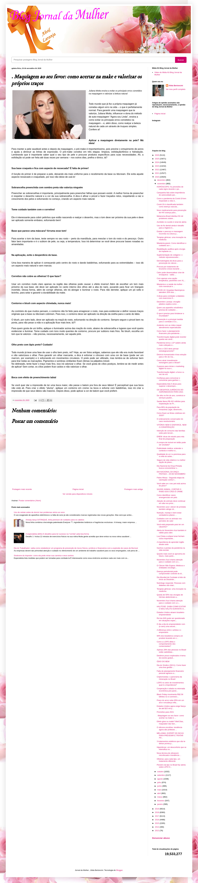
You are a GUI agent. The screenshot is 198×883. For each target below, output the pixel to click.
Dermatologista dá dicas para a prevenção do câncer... (170, 262)
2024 (157, 162)
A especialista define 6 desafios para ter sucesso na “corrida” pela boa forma (57, 534)
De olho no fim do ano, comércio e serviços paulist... (171, 396)
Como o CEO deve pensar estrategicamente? (167, 350)
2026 (157, 155)
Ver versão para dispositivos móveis (77, 494)
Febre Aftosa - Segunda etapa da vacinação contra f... (170, 479)
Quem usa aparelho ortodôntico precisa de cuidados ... (170, 309)
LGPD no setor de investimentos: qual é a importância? (170, 684)
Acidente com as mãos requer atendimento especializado (169, 326)
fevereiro (161, 801)
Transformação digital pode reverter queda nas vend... (171, 338)
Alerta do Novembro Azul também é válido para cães (171, 531)
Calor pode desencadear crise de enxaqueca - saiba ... (170, 273)
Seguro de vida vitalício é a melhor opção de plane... (171, 461)
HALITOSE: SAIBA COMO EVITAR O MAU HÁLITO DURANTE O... (171, 607)
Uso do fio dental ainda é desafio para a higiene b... (170, 226)
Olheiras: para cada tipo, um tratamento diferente (168, 760)
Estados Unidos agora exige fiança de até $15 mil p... (171, 707)
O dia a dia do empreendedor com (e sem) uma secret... (171, 625)
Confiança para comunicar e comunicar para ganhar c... (169, 379)
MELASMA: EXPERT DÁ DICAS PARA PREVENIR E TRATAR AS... (170, 735)
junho (159, 786)
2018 (157, 812)
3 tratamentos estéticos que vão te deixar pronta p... (171, 742)
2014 (157, 827)
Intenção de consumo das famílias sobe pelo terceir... (171, 432)
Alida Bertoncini (176, 85)
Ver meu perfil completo (176, 89)
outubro (160, 771)
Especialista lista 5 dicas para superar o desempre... (169, 385)
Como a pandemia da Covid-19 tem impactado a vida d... (171, 199)
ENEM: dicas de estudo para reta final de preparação (170, 437)
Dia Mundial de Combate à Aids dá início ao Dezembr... (171, 578)
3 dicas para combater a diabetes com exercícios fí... (170, 297)
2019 (157, 809)
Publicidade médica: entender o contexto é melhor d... (170, 449)
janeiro (160, 804)
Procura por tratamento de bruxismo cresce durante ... (169, 268)
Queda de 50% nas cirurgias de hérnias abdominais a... (170, 596)
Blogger (119, 870)
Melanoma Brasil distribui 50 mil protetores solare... (170, 217)
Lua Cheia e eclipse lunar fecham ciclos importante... (170, 537)
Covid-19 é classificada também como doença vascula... (170, 205)
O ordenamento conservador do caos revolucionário (170, 420)
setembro (161, 775)
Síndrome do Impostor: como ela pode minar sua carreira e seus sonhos (44, 555)
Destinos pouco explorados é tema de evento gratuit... (171, 657)
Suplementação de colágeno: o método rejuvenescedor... (169, 256)
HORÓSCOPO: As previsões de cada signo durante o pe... (170, 188)
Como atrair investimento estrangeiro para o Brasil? (168, 361)
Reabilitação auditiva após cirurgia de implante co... (171, 250)
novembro (161, 184)
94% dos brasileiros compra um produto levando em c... (170, 637)
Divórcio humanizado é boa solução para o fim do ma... (171, 355)
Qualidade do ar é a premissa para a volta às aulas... (171, 455)
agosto (160, 779)
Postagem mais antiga (133, 489)
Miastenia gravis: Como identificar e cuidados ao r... (171, 244)
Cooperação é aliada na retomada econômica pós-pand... (171, 689)
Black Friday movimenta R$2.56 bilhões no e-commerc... (170, 695)
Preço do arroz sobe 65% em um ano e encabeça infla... (170, 701)
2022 (157, 169)
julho (159, 782)
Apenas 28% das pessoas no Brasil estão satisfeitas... (171, 651)
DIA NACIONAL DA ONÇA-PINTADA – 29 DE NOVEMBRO (171, 473)
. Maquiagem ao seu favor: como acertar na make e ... (170, 717)
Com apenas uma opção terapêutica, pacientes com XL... (171, 279)
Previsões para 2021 (165, 712)
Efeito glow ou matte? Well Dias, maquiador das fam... (170, 722)
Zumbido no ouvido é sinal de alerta (171, 222)
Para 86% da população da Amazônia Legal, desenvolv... (170, 408)
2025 (157, 159)
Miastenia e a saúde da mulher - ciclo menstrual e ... (170, 285)
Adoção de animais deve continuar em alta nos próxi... (171, 502)
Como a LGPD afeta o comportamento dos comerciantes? (166, 644)
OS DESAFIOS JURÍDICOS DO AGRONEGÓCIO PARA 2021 (170, 391)
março (160, 797)
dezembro (161, 180)
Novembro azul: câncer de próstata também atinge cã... (171, 508)
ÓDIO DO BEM (163, 661)
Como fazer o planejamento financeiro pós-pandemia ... (169, 332)
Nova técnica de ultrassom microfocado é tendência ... (169, 754)
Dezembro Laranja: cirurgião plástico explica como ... (168, 303)
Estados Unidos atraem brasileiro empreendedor (170, 613)
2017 (157, 816)
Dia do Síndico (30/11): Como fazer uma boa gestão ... (171, 666)
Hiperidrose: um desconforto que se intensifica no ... (171, 748)
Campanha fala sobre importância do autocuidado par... (171, 194)
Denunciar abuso (161, 838)
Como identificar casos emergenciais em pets (167, 496)
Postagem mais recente (22, 489)
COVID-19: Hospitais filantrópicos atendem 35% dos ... (171, 291)
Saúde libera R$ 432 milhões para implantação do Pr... (171, 402)
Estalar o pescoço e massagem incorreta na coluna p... (170, 232)
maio (159, 790)
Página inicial (78, 489)
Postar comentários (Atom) (30, 500)
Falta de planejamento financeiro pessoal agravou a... (170, 672)
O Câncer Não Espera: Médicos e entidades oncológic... (171, 566)
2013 (157, 830)
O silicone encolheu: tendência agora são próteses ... (169, 728)
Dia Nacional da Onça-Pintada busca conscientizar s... (169, 467)
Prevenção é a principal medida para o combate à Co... (170, 320)
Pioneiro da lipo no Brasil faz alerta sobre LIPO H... (171, 766)
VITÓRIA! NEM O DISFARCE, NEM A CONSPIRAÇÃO (171, 426)
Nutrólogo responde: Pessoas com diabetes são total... (171, 584)
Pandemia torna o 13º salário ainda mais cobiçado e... (171, 344)
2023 (157, 166)
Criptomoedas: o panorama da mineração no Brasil (169, 678)
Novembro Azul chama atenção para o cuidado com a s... (170, 561)
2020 (157, 177)
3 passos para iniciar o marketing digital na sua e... (170, 367)
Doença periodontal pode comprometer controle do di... (170, 572)
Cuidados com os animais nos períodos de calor (169, 520)
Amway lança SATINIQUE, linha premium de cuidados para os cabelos (55, 520)
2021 (157, 173)
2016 (157, 820)
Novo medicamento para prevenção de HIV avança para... (171, 211)
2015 (157, 823)
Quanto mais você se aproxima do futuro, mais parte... (171, 555)
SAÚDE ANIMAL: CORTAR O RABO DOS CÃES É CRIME (170, 490)
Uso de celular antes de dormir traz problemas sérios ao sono (39, 512)
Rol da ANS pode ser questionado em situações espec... (171, 619)
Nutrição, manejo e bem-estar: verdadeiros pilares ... (169, 514)
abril (159, 793)
